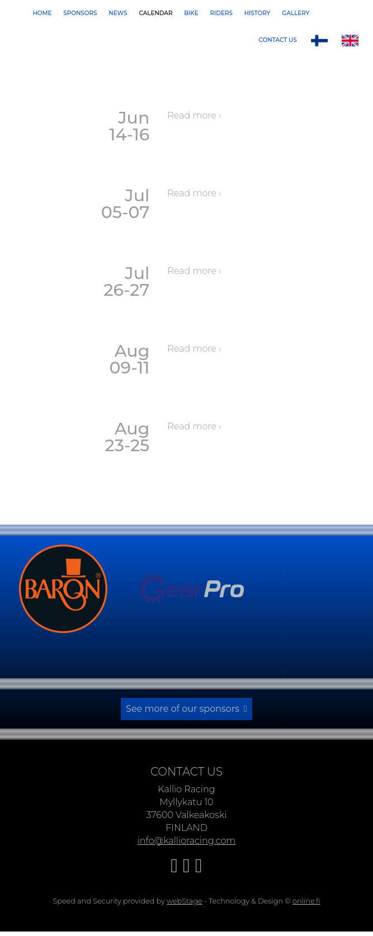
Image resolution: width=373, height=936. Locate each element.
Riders (221, 13)
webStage (184, 899)
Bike (191, 13)
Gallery (295, 13)
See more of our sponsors (182, 707)
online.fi (306, 899)
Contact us (278, 40)
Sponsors (80, 13)
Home (41, 13)
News (117, 13)
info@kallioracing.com (187, 838)
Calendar (155, 13)
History (257, 13)
